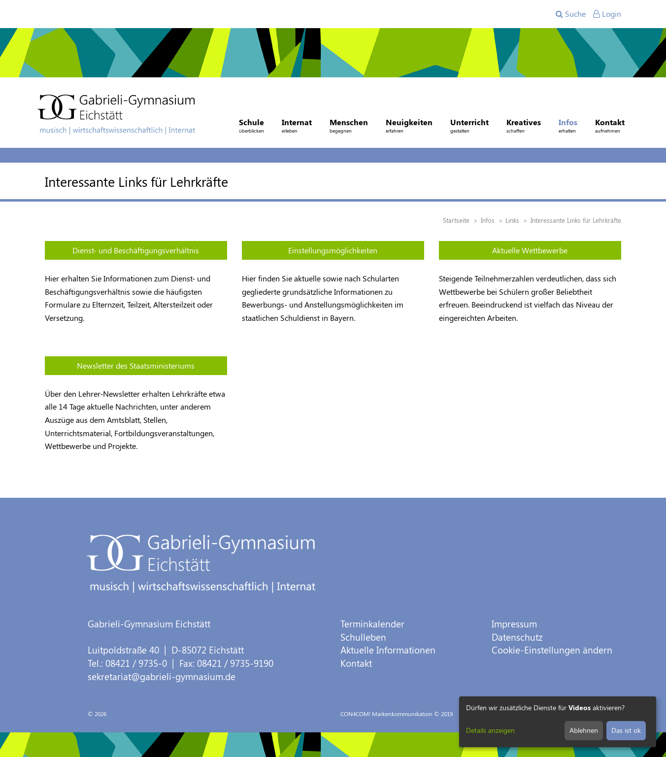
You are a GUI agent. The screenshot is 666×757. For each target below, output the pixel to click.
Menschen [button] (349, 127)
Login (607, 13)
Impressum (514, 624)
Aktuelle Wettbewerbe (529, 250)
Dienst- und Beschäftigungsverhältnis (135, 250)
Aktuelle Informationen (387, 650)
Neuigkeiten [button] (409, 127)
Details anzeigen (490, 730)
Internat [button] (297, 127)
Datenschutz (517, 637)
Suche (571, 13)
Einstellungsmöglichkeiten (332, 250)
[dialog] (557, 721)
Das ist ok (626, 730)
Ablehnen (583, 730)
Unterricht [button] (469, 127)
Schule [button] (251, 127)
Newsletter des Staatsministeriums (136, 365)
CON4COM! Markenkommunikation (386, 714)
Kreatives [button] (523, 127)
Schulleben (363, 637)
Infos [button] (568, 127)
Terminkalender (372, 624)
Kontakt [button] (610, 127)
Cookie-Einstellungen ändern (552, 650)
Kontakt (356, 663)
